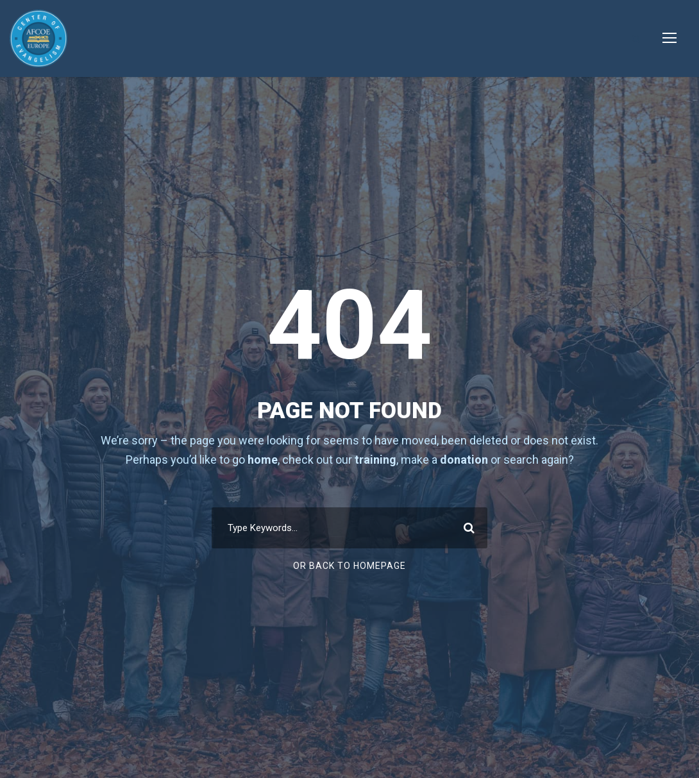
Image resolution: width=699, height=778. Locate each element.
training (375, 459)
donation (464, 459)
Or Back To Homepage (349, 566)
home (263, 459)
